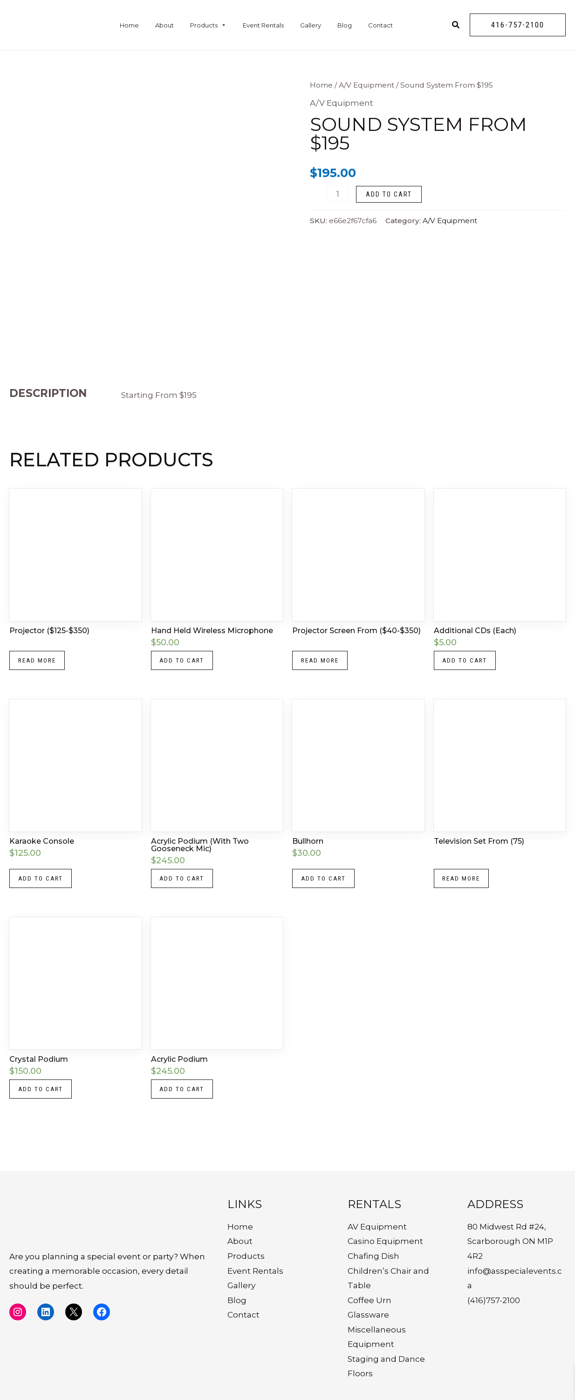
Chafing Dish (373, 1256)
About (164, 25)
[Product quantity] (338, 194)
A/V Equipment (366, 85)
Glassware (368, 1315)
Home (129, 25)
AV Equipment (377, 1226)
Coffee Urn (369, 1300)
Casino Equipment (385, 1241)
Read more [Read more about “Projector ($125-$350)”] (39, 661)
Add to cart (389, 194)
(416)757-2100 (493, 1300)
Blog (344, 25)
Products (208, 25)
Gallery (310, 25)
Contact (380, 25)
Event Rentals (263, 25)
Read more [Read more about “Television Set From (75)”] (464, 882)
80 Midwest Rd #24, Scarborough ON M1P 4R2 (510, 1241)
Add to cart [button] (184, 661)
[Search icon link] (456, 26)
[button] (518, 25)
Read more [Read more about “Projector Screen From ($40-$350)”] (322, 661)
